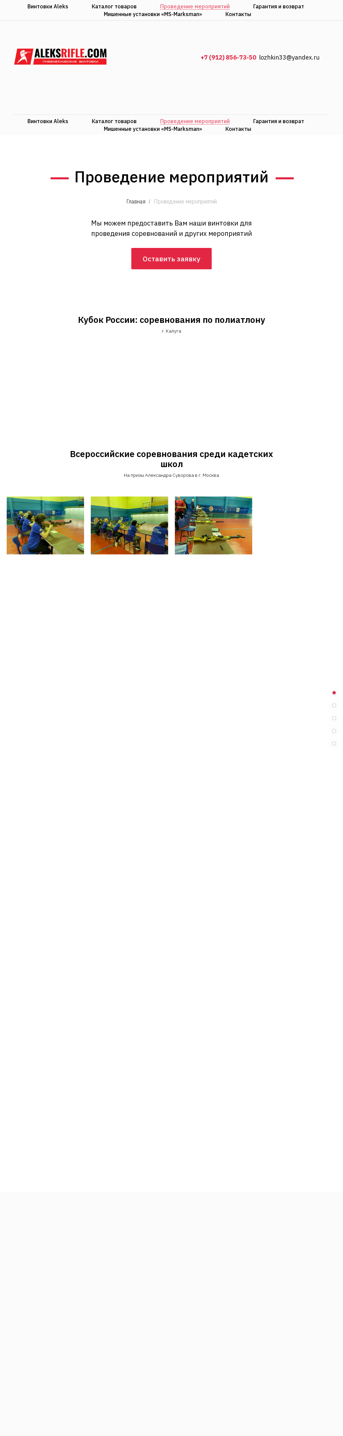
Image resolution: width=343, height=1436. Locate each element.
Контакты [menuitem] (238, 128)
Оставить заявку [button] (171, 268)
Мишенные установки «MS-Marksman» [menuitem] (153, 128)
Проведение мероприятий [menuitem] (195, 121)
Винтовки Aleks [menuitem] (47, 121)
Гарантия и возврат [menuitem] (278, 121)
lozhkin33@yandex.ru (289, 57)
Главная (135, 201)
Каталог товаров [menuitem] (114, 121)
